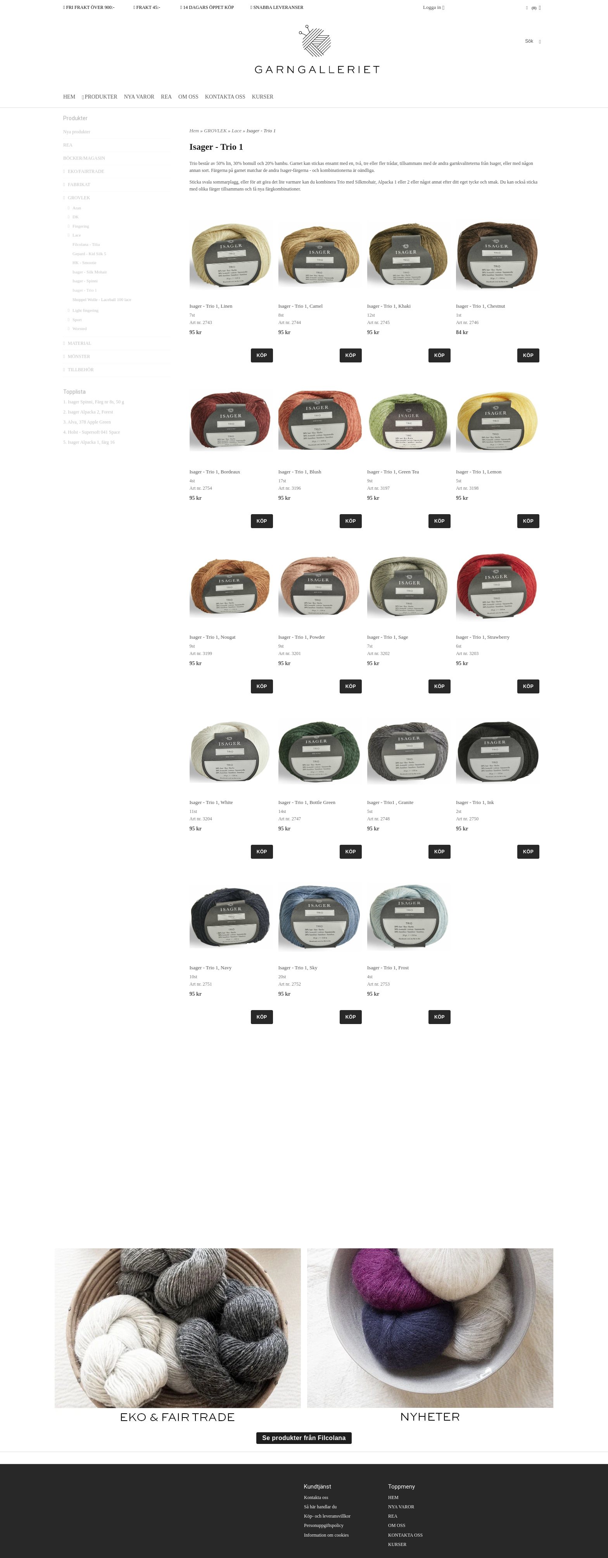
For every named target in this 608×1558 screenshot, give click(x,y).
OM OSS (188, 97)
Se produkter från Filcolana (303, 1438)
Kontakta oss (316, 1497)
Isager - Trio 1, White (211, 802)
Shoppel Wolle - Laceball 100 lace (102, 311)
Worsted (77, 340)
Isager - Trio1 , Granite (390, 802)
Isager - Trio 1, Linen (211, 306)
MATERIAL (77, 355)
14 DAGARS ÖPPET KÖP (207, 7)
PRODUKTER (101, 97)
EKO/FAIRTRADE (83, 183)
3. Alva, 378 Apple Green (87, 434)
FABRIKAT (76, 196)
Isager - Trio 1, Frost (388, 968)
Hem (194, 130)
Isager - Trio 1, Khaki (389, 306)
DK (73, 229)
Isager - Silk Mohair (90, 284)
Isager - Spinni (85, 293)
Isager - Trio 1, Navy (211, 968)
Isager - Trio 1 (85, 302)
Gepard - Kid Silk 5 (89, 265)
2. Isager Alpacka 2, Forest (88, 424)
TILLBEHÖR (78, 382)
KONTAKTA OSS (225, 97)
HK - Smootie (85, 274)
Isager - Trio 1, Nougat (213, 637)
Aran (74, 220)
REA (166, 97)
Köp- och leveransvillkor (327, 1516)
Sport (75, 331)
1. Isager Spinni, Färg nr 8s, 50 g (93, 414)
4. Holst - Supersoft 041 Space (91, 444)
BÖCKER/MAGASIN (84, 170)
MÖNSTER (76, 368)
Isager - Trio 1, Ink (475, 802)
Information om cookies (326, 1535)
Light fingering (83, 322)
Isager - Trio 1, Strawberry (483, 637)
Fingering (78, 238)
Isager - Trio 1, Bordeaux (215, 472)
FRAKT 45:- (146, 7)
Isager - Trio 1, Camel (300, 306)
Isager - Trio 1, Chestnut (480, 306)
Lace (74, 247)
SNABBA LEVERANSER (276, 7)
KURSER (262, 97)
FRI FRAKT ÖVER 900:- (88, 7)
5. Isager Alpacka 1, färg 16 (89, 454)
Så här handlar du (320, 1506)
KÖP (262, 355)
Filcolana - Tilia (86, 256)
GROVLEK (76, 210)
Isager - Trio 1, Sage (387, 637)
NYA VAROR (139, 97)
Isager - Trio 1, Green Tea (393, 472)
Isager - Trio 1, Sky (298, 968)
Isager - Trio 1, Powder (301, 637)
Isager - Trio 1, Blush (299, 472)
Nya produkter (76, 144)
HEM (69, 97)
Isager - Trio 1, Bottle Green (306, 802)
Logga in (432, 7)
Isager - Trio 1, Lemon (478, 472)
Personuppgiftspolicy (324, 1525)
